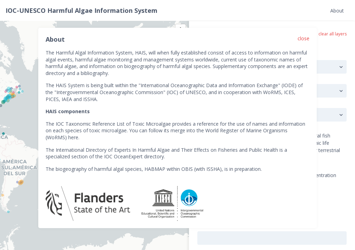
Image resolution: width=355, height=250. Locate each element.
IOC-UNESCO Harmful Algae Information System (81, 10)
